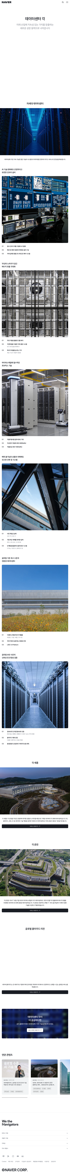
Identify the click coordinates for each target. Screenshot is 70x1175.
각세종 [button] (12, 1091)
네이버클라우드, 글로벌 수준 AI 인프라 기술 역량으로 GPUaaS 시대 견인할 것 (15, 1084)
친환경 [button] (41, 1091)
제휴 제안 (10, 1161)
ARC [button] (63, 1091)
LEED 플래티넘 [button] (36, 1088)
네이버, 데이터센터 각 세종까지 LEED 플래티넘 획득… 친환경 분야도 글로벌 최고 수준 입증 (44, 1084)
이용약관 (46, 1161)
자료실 (3, 1143)
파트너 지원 (5, 1133)
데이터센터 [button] (35, 1091)
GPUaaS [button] (6, 1091)
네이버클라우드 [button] (19, 1091)
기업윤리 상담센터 (26, 1161)
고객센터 (17, 1161)
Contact (4, 1161)
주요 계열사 (5, 1148)
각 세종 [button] (44, 1088)
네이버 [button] (48, 1088)
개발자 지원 (5, 1138)
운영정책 (53, 1161)
